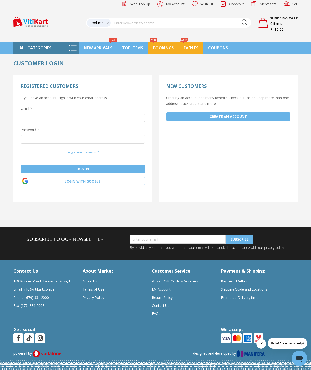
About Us (90, 281)
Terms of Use (93, 289)
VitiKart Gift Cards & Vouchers (175, 281)
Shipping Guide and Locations (244, 289)
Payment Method (234, 281)
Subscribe (240, 239)
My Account (175, 4)
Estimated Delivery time (239, 297)
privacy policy (274, 247)
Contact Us (160, 305)
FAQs (156, 313)
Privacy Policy (93, 297)
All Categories (35, 48)
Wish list (206, 4)
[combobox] (181, 23)
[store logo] (30, 21)
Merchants (268, 4)
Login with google (83, 181)
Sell (295, 4)
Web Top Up (140, 4)
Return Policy (162, 297)
